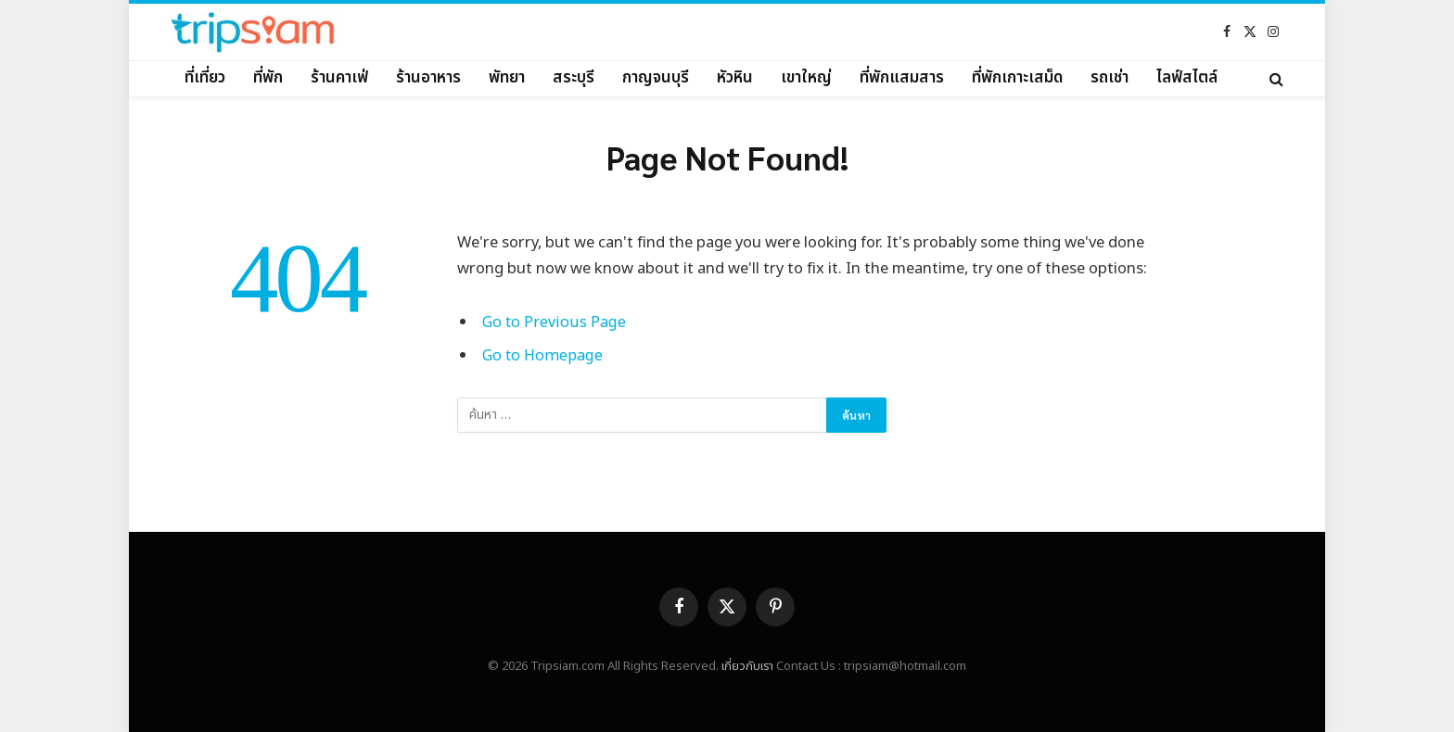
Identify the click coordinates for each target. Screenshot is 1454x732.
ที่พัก (268, 78)
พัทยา (507, 78)
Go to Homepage (543, 355)
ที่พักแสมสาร (902, 78)
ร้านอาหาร (428, 78)
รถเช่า (1109, 78)
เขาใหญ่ (806, 78)
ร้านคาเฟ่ (339, 78)
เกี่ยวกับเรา (747, 666)
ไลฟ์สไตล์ (1187, 78)
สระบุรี (573, 78)
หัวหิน (735, 78)
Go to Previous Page (554, 322)
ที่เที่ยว (205, 78)
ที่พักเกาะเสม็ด (1017, 78)
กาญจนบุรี (655, 78)
